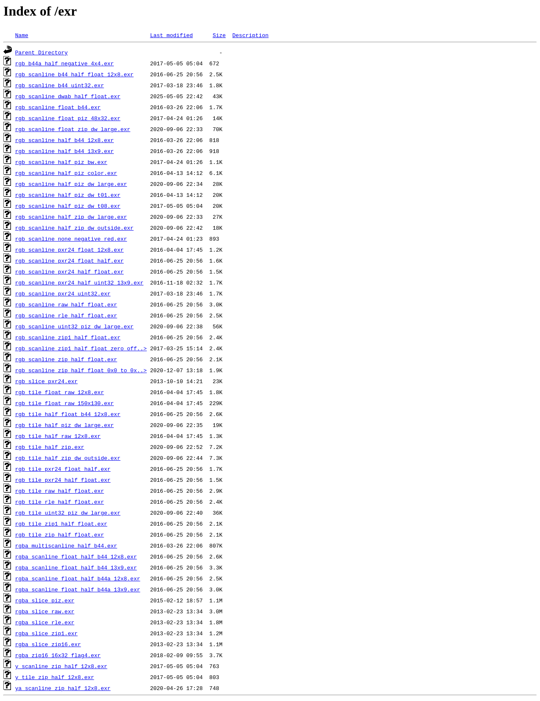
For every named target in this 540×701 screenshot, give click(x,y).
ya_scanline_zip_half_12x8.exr (63, 688)
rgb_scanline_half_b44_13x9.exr (64, 151)
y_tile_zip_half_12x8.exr (54, 677)
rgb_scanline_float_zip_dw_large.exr (72, 129)
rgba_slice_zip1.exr (46, 633)
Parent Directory (41, 52)
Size (219, 35)
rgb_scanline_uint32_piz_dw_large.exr (74, 326)
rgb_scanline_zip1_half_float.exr (68, 337)
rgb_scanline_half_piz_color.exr (66, 173)
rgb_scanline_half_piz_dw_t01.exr (68, 195)
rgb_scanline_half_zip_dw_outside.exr (74, 227)
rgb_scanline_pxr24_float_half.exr (69, 260)
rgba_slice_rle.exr (44, 622)
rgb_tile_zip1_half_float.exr (61, 523)
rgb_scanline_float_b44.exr (58, 107)
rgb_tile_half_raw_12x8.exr (58, 436)
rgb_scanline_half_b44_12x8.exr (64, 140)
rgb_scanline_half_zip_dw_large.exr (71, 216)
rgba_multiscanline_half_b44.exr (66, 545)
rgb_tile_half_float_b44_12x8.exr (68, 414)
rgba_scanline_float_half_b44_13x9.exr (76, 567)
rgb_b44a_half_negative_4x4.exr (64, 63)
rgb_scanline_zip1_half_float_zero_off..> (81, 348)
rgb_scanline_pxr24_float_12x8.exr (69, 249)
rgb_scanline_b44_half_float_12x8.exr (74, 74)
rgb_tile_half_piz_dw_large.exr (64, 425)
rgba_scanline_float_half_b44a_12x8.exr (77, 578)
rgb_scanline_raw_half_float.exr (66, 304)
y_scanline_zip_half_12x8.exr (61, 666)
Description (250, 35)
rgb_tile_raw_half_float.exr (59, 490)
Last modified (171, 35)
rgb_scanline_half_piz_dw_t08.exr (68, 205)
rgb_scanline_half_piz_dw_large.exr (71, 184)
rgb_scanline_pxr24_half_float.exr (69, 271)
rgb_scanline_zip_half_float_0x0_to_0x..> (81, 370)
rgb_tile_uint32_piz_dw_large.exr (68, 512)
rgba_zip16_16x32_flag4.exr (58, 655)
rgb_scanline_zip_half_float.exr (66, 359)
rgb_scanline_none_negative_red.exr (71, 238)
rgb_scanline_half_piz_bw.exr (61, 162)
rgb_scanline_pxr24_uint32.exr (63, 293)
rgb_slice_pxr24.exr (46, 381)
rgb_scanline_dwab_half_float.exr (68, 96)
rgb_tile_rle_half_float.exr (59, 501)
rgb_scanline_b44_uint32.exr (59, 85)
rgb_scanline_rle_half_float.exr (66, 315)
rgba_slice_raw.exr (44, 611)
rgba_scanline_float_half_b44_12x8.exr (76, 556)
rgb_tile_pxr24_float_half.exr (63, 469)
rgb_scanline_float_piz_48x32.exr (68, 118)
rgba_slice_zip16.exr (48, 644)
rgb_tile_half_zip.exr (49, 447)
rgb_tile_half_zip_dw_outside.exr (68, 458)
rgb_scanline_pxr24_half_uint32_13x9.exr (79, 282)
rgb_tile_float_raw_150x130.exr (64, 403)
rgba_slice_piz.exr (44, 600)
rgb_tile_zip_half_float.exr (59, 534)
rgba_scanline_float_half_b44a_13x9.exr (77, 589)
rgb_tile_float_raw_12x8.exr (59, 392)
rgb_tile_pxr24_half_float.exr (63, 479)
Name (21, 35)
